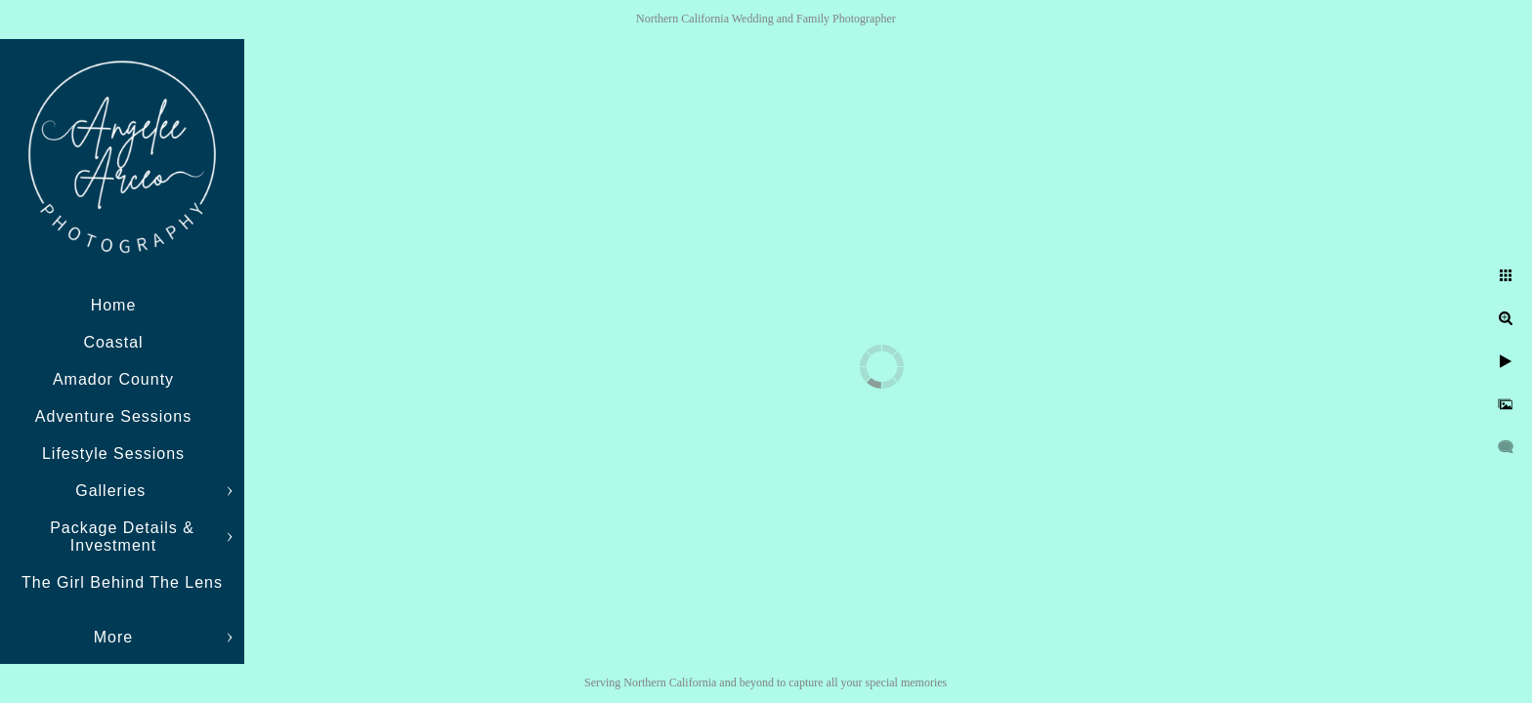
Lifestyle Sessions (113, 453)
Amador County (113, 379)
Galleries (113, 490)
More (113, 637)
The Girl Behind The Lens (122, 582)
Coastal (113, 342)
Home (114, 305)
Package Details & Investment (122, 536)
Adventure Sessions (113, 416)
